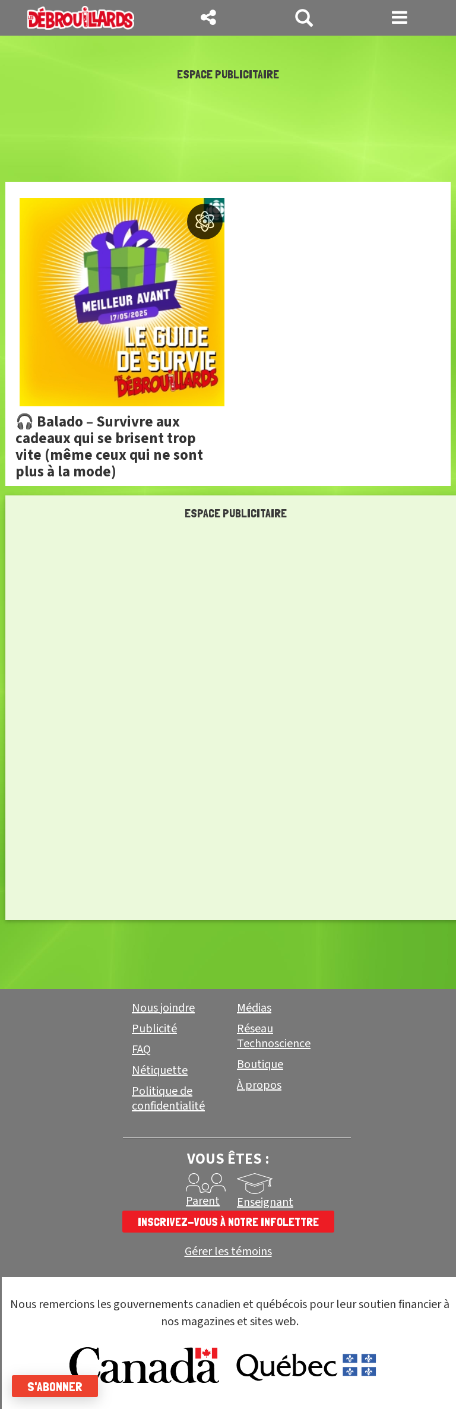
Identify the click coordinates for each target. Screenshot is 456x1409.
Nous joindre (163, 1008)
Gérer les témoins (228, 1251)
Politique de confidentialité (168, 1098)
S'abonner (55, 1386)
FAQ (141, 1049)
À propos (259, 1085)
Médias (254, 1008)
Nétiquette (160, 1070)
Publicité (154, 1029)
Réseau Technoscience (274, 1036)
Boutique (260, 1064)
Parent (203, 1201)
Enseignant (265, 1202)
